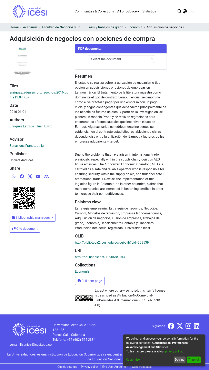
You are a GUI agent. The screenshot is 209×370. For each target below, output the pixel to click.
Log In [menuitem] (192, 11)
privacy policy (173, 351)
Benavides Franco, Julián (28, 146)
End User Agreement (115, 366)
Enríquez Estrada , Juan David (31, 126)
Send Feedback (142, 366)
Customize (133, 359)
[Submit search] (179, 11)
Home (14, 27)
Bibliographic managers (31, 218)
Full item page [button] (90, 281)
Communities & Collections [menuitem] (94, 11)
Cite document (25, 229)
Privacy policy (89, 366)
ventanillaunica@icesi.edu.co (31, 345)
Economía (135, 27)
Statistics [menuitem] (149, 11)
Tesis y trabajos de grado (105, 27)
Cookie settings (67, 366)
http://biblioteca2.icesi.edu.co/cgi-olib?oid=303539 (112, 242)
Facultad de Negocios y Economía (62, 27)
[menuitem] (128, 11)
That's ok (193, 359)
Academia (30, 27)
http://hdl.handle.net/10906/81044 (100, 257)
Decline (179, 359)
